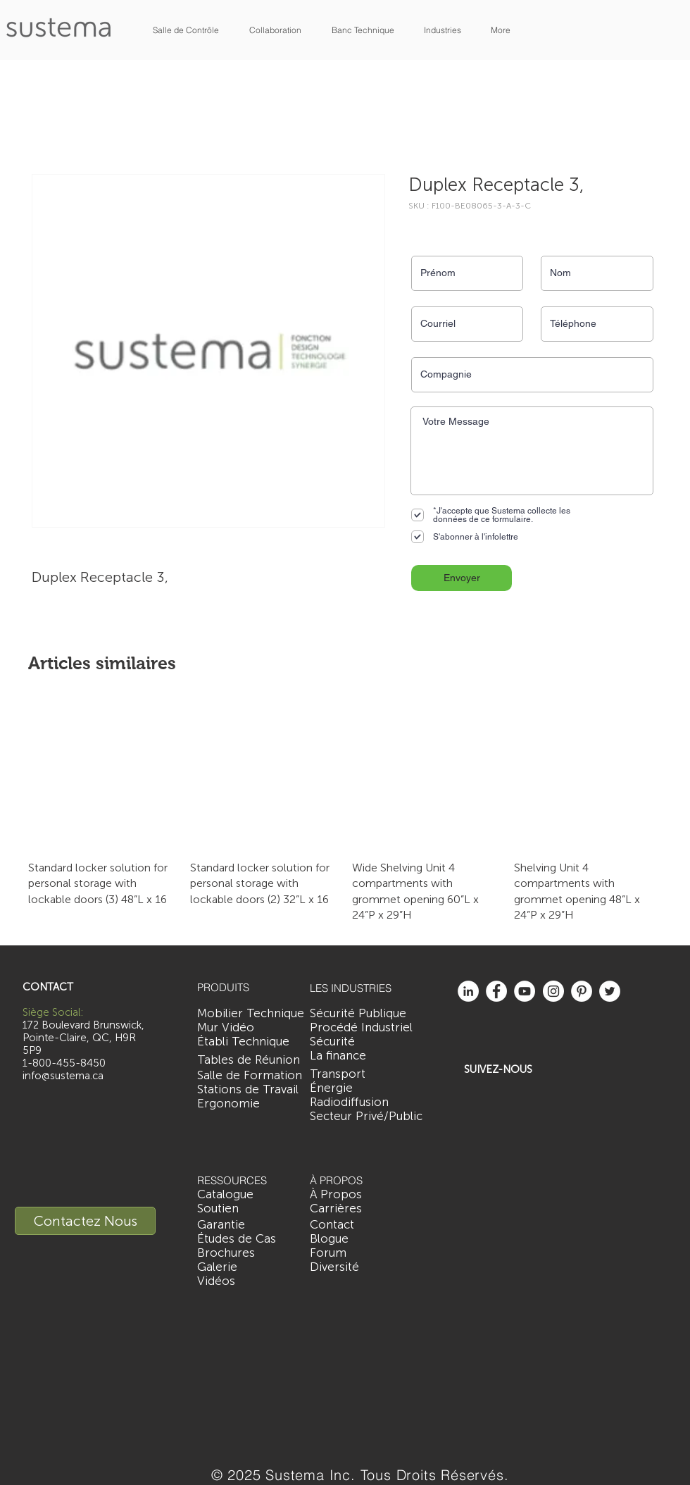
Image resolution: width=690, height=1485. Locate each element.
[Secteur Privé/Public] (366, 1117)
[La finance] (343, 1056)
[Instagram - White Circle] (553, 991)
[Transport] (345, 1074)
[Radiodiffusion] (349, 1102)
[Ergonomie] (228, 1104)
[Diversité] (334, 1267)
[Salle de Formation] (249, 1076)
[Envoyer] (461, 578)
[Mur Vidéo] (225, 1028)
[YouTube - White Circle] (524, 991)
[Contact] (336, 1225)
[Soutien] (218, 1209)
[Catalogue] (225, 1195)
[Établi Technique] (243, 1042)
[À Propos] (336, 1195)
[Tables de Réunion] (248, 1060)
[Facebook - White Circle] (496, 991)
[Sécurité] (340, 1042)
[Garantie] (221, 1225)
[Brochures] (226, 1253)
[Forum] (328, 1253)
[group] (345, 812)
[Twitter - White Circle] (609, 991)
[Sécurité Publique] (358, 1014)
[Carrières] (336, 1209)
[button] (186, 30)
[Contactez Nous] (85, 1221)
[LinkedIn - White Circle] (468, 991)
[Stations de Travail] (248, 1090)
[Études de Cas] (236, 1239)
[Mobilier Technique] (250, 1014)
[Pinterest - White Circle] (581, 991)
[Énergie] (350, 1088)
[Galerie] (217, 1267)
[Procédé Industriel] (361, 1028)
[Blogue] (329, 1239)
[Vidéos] (216, 1281)
